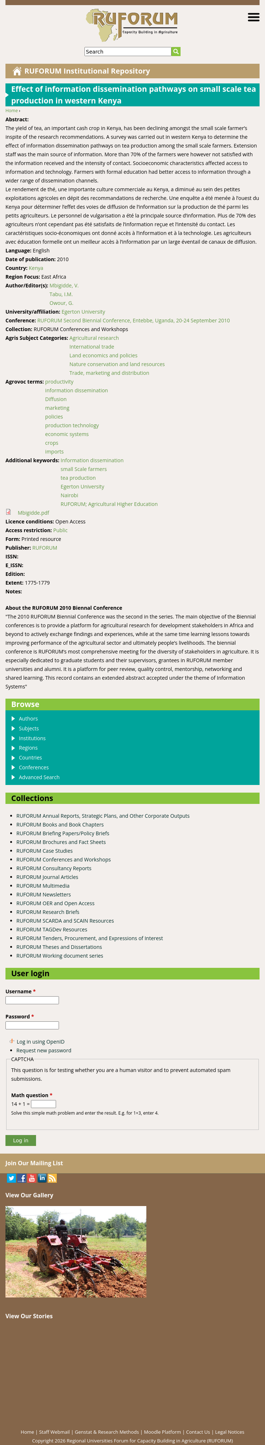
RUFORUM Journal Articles (47, 876)
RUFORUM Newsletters (43, 894)
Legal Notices (229, 1432)
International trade (92, 346)
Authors (28, 718)
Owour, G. (62, 302)
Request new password (43, 1050)
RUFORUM (44, 547)
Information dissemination (92, 460)
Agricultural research (94, 337)
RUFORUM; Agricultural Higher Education (109, 503)
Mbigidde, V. (64, 285)
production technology (72, 425)
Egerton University (83, 311)
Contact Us (198, 1432)
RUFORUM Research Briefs (47, 911)
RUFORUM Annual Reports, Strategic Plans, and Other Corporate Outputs (103, 815)
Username (20, 991)
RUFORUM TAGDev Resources (51, 929)
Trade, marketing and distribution (109, 372)
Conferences (34, 767)
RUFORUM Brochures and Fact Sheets (61, 842)
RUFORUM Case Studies (44, 850)
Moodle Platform (162, 1432)
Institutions (32, 738)
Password (19, 1016)
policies (54, 416)
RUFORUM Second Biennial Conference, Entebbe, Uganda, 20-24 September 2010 (133, 320)
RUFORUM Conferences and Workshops (63, 859)
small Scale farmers (84, 469)
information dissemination (76, 390)
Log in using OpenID (40, 1041)
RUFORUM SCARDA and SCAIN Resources (65, 920)
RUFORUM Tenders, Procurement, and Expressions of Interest (89, 938)
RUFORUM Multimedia (43, 885)
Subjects (29, 728)
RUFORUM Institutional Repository (87, 71)
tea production (78, 477)
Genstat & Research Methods (107, 1432)
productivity (59, 381)
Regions (28, 747)
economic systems (67, 434)
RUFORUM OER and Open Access (55, 903)
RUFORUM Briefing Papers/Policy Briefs (62, 833)
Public (60, 530)
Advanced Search (39, 777)
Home (11, 110)
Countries (30, 757)
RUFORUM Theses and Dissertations (59, 946)
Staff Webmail (54, 1432)
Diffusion (56, 399)
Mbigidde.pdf (33, 512)
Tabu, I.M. (61, 294)
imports (54, 451)
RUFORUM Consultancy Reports (53, 868)
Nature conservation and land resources (117, 364)
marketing (57, 407)
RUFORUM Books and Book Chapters (60, 824)
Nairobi (69, 495)
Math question (31, 1095)
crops (51, 442)
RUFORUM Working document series (59, 955)
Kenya (36, 267)
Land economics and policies (104, 355)
